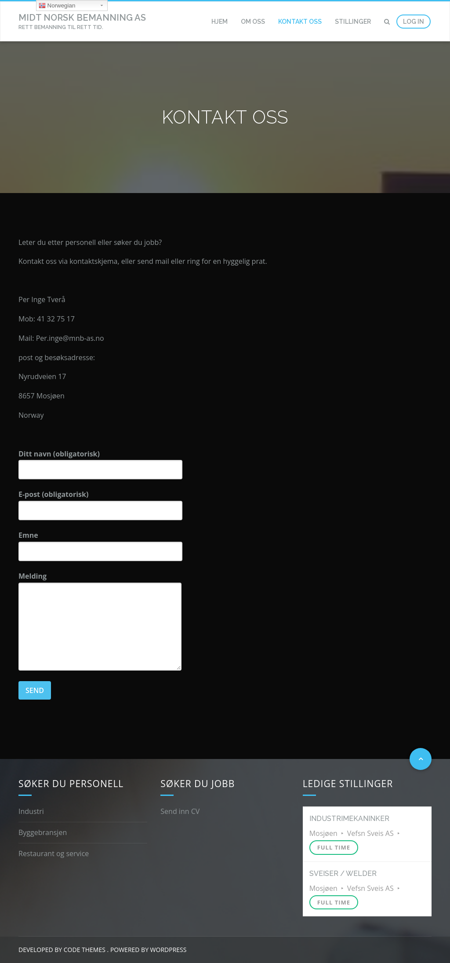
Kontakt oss (300, 21)
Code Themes (83, 949)
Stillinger (353, 21)
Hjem (219, 21)
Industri (31, 811)
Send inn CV (180, 811)
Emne (100, 545)
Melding (99, 621)
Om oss (253, 21)
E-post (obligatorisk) (100, 504)
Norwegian (57, 5)
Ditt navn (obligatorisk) (100, 464)
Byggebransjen (42, 832)
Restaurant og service (53, 853)
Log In (413, 21)
